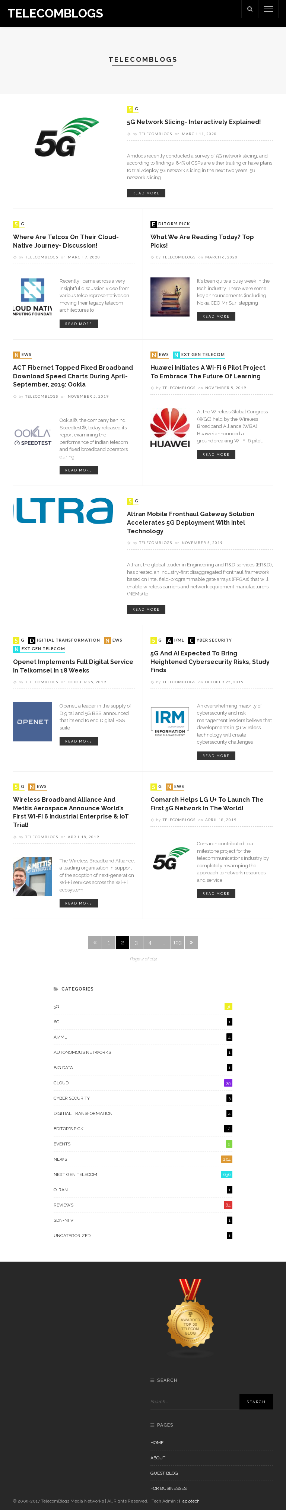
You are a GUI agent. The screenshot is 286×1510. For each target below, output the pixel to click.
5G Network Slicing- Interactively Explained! (194, 121)
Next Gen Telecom (199, 355)
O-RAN (143, 1189)
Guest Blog (164, 1473)
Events (143, 1144)
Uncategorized (143, 1235)
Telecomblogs (155, 133)
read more (146, 193)
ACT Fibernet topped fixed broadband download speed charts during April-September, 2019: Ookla (73, 376)
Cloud (143, 1083)
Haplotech (189, 1501)
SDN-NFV (143, 1220)
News (23, 355)
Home (156, 1442)
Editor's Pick (171, 224)
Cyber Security (211, 640)
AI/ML (175, 640)
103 (177, 942)
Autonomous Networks (143, 1052)
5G (133, 109)
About (157, 1457)
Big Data (143, 1067)
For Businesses (168, 1488)
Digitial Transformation (65, 640)
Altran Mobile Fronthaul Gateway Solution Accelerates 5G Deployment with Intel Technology (190, 522)
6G (143, 1022)
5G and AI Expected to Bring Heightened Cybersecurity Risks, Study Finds (210, 662)
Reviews (143, 1205)
